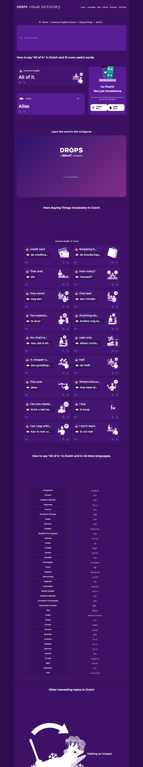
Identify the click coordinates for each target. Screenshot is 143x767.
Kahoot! (105, 7)
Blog (99, 7)
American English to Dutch (63, 22)
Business (113, 7)
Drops (83, 7)
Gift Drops (122, 7)
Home (45, 22)
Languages (91, 7)
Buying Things (85, 22)
